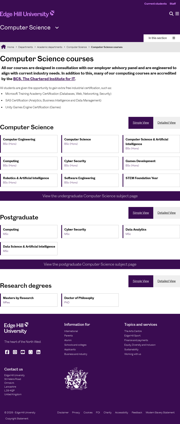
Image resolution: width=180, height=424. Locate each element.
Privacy (76, 412)
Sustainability (131, 349)
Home (10, 47)
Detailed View (167, 123)
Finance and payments (136, 340)
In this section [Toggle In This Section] (162, 38)
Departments (25, 47)
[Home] (27, 15)
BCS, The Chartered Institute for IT (44, 79)
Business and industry (75, 354)
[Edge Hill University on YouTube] (22, 354)
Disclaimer (63, 412)
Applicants (70, 349)
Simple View (141, 123)
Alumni (67, 340)
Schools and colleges (75, 344)
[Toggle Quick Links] (57, 27)
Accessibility (121, 412)
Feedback (137, 412)
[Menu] (177, 13)
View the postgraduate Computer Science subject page (90, 264)
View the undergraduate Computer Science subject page (90, 196)
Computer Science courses (107, 47)
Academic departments (49, 47)
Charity (108, 412)
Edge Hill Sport (132, 335)
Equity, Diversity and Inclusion (139, 344)
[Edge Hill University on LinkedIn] (38, 354)
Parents (68, 335)
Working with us (132, 354)
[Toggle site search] (171, 14)
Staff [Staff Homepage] (173, 3)
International (71, 331)
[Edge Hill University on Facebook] (7, 354)
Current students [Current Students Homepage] (155, 3)
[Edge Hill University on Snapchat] (30, 354)
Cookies (88, 412)
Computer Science (77, 47)
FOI (98, 412)
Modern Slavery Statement (160, 412)
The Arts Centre (133, 331)
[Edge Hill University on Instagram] (15, 354)
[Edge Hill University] (16, 333)
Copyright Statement (16, 418)
